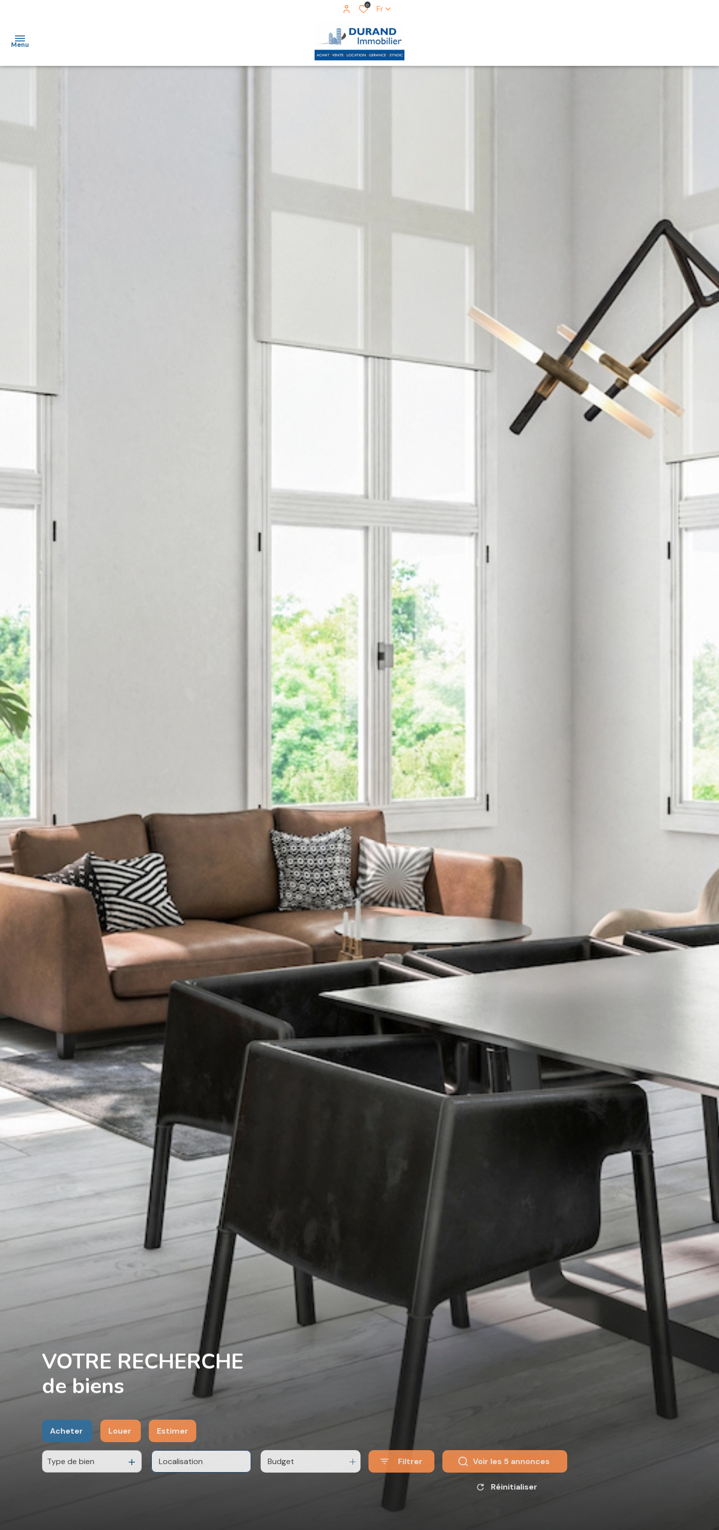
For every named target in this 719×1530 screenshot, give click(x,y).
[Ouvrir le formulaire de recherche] (401, 1481)
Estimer (172, 1450)
